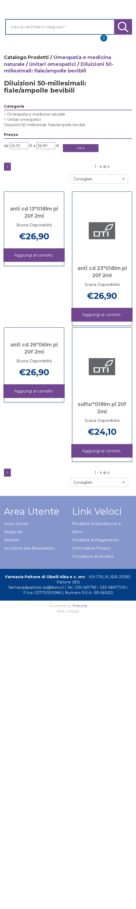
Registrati (13, 531)
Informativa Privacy (91, 548)
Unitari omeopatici (52, 64)
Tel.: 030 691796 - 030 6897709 (96, 587)
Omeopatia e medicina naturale (34, 114)
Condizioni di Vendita (92, 556)
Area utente (16, 523)
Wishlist (11, 539)
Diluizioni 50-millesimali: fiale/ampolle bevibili (44, 124)
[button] (99, 179)
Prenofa (79, 606)
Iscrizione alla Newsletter (29, 548)
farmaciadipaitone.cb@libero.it (36, 587)
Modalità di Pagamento (95, 539)
